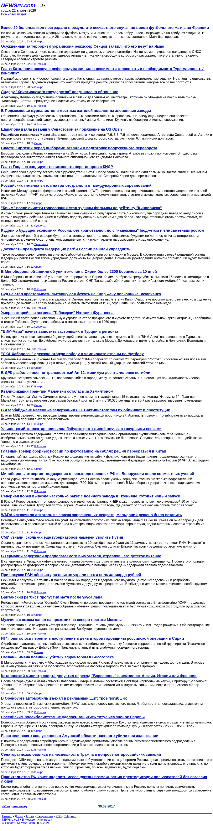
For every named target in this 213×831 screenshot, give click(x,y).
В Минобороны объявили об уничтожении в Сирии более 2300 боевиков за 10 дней (79, 272)
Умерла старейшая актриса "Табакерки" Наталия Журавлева (57, 313)
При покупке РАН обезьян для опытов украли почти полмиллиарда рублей (71, 575)
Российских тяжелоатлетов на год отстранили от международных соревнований (76, 185)
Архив (30, 816)
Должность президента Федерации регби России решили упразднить (65, 249)
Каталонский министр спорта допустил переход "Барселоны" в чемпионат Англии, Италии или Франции (99, 676)
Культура (40, 225)
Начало (7, 816)
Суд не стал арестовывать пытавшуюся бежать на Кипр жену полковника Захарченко (81, 294)
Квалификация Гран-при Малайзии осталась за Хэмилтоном (57, 391)
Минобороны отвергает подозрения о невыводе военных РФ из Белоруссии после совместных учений (97, 474)
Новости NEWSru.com (20, 823)
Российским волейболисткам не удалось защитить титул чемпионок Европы (73, 717)
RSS (59, 816)
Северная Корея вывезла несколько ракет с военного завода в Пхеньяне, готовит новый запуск (90, 496)
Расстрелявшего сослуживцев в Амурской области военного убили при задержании (79, 736)
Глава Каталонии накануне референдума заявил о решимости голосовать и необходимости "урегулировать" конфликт (102, 71)
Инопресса (44, 819)
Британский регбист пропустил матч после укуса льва (51, 597)
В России (40, 64)
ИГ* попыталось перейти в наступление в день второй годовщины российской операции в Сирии (92, 638)
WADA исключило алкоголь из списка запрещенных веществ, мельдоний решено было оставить (91, 515)
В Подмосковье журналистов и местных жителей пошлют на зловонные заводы (76, 111)
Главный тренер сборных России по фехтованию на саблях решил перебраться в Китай (83, 451)
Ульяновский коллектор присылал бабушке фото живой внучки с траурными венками (81, 429)
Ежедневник (45, 816)
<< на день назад (14, 806)
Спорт (38, 143)
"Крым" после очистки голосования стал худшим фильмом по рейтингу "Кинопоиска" (81, 208)
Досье (19, 816)
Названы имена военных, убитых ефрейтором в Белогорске (57, 657)
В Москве (28, 819)
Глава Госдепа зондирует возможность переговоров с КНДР (57, 167)
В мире (38, 41)
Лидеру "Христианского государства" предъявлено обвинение (59, 92)
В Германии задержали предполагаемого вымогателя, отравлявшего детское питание (81, 556)
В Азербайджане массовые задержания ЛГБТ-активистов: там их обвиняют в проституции (85, 410)
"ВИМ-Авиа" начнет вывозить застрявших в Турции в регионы (59, 331)
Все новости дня (14, 14)
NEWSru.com (18, 5)
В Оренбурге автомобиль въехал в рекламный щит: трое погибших (64, 698)
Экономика (41, 244)
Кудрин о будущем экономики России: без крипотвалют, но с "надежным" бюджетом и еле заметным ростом (102, 230)
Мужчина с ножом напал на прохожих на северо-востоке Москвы (61, 620)
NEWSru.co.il (10, 819)
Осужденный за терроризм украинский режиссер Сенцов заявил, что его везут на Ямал (82, 46)
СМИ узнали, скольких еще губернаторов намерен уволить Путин (62, 537)
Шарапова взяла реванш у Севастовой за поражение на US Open (61, 129)
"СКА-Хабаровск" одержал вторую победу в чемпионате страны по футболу (72, 354)
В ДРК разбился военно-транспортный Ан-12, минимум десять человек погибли (75, 373)
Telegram (70, 816)
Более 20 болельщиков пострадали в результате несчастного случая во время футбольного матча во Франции (105, 28)
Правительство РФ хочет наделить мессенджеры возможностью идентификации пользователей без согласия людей (104, 779)
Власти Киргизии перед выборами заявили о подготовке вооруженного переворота (79, 148)
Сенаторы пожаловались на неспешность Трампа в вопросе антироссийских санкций (81, 754)
